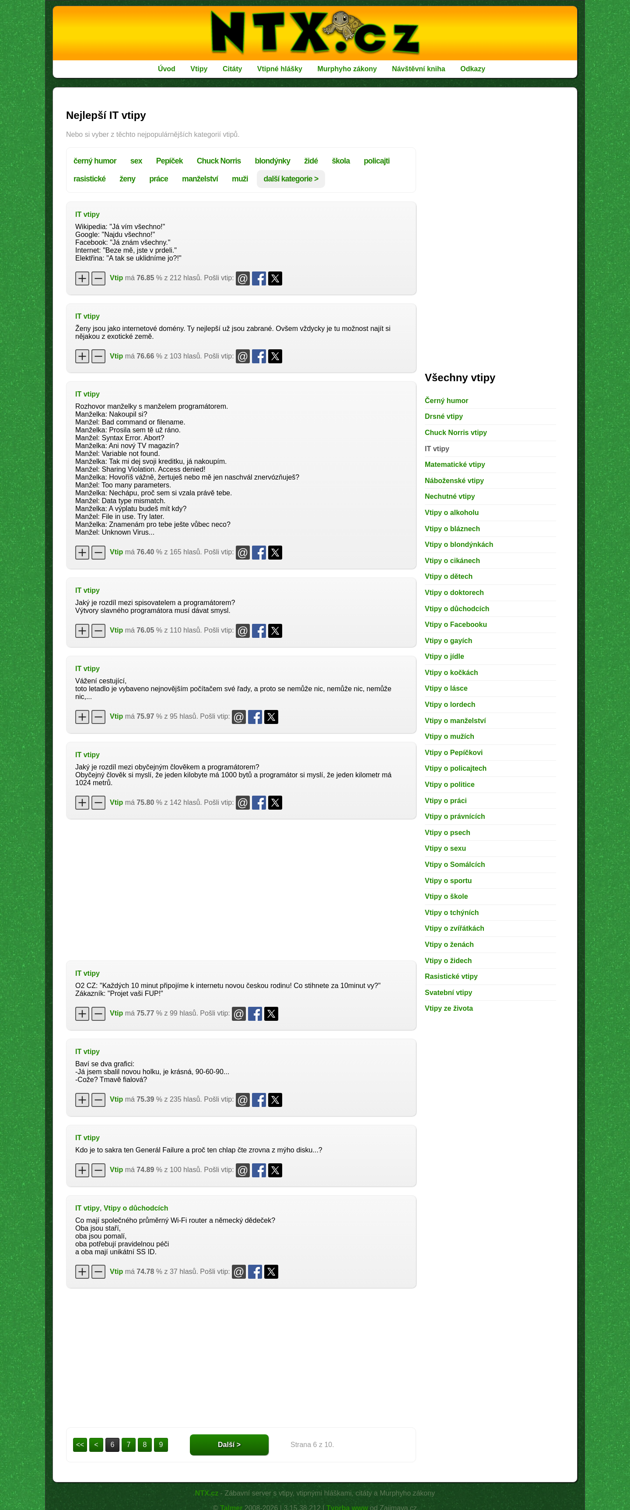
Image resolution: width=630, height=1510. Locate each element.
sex (136, 161)
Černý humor (447, 400)
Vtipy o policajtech (455, 768)
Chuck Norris (219, 161)
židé (311, 161)
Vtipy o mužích (449, 736)
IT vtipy (87, 214)
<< (80, 1444)
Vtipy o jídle (444, 656)
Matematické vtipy (455, 464)
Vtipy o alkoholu (452, 512)
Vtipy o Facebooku (456, 624)
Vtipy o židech (448, 960)
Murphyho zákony (347, 69)
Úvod (166, 69)
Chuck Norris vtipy (456, 432)
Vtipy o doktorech (454, 592)
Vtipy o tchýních (452, 912)
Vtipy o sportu (448, 880)
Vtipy (198, 69)
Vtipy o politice (450, 784)
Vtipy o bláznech (452, 528)
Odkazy (472, 69)
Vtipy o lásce (446, 688)
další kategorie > (291, 178)
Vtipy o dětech (448, 576)
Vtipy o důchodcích (136, 1208)
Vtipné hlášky (279, 69)
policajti (376, 161)
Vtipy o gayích (448, 640)
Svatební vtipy (448, 992)
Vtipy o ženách (449, 944)
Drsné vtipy (444, 416)
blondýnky (272, 161)
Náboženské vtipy (454, 480)
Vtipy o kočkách (451, 672)
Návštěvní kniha (418, 69)
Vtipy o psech (447, 832)
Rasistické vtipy (451, 976)
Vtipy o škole (446, 896)
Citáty (232, 69)
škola (341, 161)
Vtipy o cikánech (452, 560)
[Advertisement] (241, 889)
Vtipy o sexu (445, 848)
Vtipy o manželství (455, 720)
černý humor (95, 161)
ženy (127, 178)
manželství (200, 178)
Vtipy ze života (449, 1008)
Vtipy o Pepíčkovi (454, 752)
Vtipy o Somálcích (455, 864)
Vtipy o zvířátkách (454, 928)
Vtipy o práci (446, 800)
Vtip (116, 278)
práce (158, 178)
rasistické (89, 178)
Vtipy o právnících (455, 816)
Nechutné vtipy (450, 496)
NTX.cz (206, 1493)
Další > (229, 1444)
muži (240, 178)
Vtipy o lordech (450, 704)
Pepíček (169, 161)
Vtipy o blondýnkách (459, 544)
